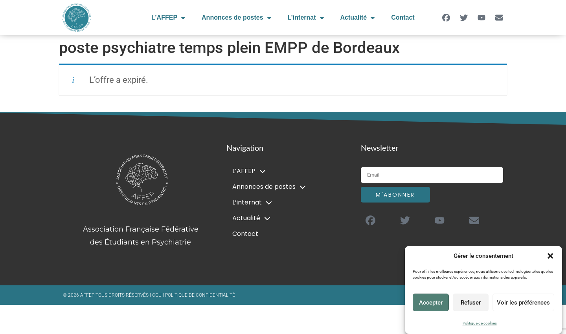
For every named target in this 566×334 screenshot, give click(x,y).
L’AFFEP (168, 18)
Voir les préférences (523, 302)
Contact (403, 17)
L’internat (306, 18)
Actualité (357, 18)
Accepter (431, 302)
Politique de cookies (480, 323)
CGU (157, 295)
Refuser (471, 302)
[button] (550, 256)
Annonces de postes (236, 18)
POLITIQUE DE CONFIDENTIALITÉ (200, 295)
